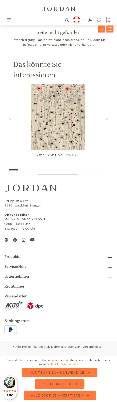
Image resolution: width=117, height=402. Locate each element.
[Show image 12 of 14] (53, 174)
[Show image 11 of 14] (43, 174)
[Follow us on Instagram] (24, 243)
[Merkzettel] (99, 20)
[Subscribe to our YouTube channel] (32, 243)
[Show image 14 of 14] (73, 174)
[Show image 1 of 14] (13, 169)
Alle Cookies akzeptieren (57, 395)
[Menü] (8, 20)
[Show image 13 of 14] (63, 174)
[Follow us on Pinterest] (6, 243)
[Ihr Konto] (90, 20)
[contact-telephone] (102, 28)
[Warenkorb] (108, 20)
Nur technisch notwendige (57, 373)
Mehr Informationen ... (64, 364)
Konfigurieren (57, 384)
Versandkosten (92, 346)
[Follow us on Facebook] (15, 243)
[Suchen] (67, 20)
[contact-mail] (110, 28)
